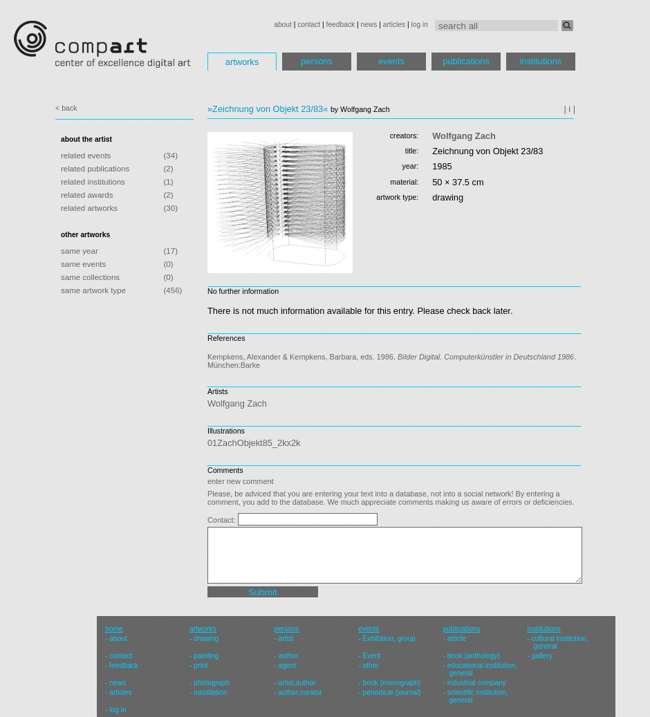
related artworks (89, 208)
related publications (95, 169)
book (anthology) (473, 656)
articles (394, 24)
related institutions (93, 182)
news (368, 24)
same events (83, 264)
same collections (90, 277)
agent (287, 665)
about (283, 24)
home (114, 629)
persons (317, 61)
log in (419, 24)
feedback (340, 24)
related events (86, 155)
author (288, 656)
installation (210, 692)
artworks (242, 62)
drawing (206, 638)
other (371, 665)
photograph (212, 683)
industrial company (476, 683)
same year (79, 251)
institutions (540, 61)
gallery (542, 656)
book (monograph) (392, 683)
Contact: (222, 520)
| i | (569, 109)
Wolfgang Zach (463, 136)
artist (285, 638)
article (456, 638)
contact (308, 24)
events (391, 61)
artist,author (296, 683)
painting (206, 656)
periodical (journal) (392, 692)
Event (372, 656)
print (200, 665)
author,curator (300, 692)
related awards (87, 195)
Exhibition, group (389, 638)
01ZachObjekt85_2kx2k (253, 443)
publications (466, 61)
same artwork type (93, 290)
